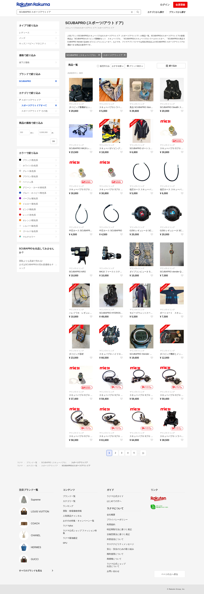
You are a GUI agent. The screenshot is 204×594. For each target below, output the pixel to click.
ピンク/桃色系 (38, 209)
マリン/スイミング (76, 104)
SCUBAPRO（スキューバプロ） (83, 55)
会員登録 (180, 4)
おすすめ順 (117, 66)
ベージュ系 (38, 182)
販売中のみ (103, 66)
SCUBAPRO (38, 81)
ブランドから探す (177, 12)
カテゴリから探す (155, 12)
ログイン (165, 4)
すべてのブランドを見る (30, 570)
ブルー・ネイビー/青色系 (38, 193)
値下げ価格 (38, 62)
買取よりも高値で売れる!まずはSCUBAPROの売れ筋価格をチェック (38, 264)
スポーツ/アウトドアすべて (39, 105)
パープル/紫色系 (38, 198)
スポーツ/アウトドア (114, 55)
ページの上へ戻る (169, 574)
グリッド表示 (135, 66)
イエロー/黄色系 (38, 204)
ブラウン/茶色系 (38, 176)
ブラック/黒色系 (38, 160)
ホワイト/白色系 (38, 165)
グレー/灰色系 (38, 171)
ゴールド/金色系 (38, 231)
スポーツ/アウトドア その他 (39, 111)
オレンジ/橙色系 (38, 220)
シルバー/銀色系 (38, 226)
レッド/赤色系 (38, 215)
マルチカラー (38, 236)
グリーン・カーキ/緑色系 (38, 187)
